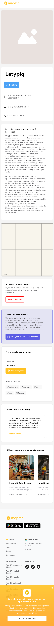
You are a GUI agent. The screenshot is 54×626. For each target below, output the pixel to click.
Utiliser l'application (27, 618)
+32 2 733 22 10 (15, 116)
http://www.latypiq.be (18, 107)
